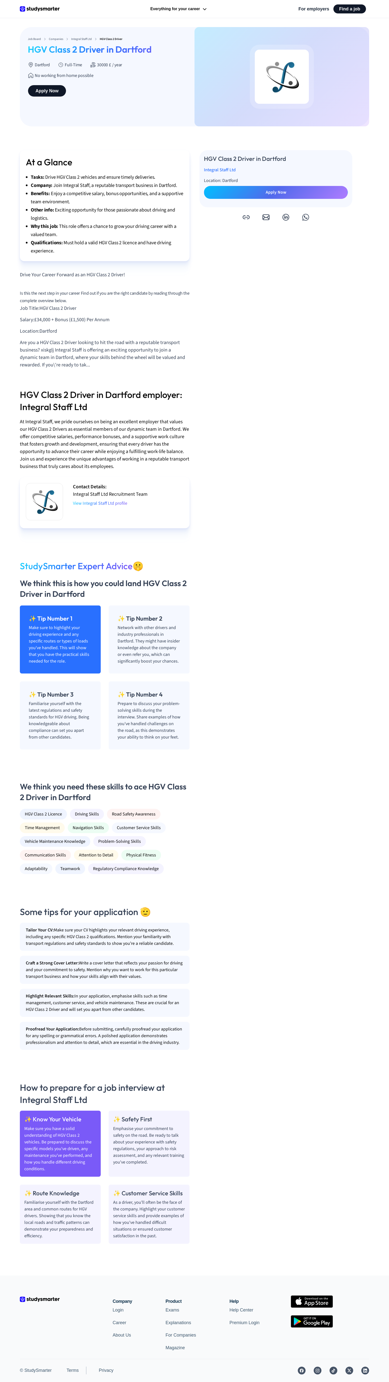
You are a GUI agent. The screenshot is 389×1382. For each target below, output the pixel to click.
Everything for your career (179, 9)
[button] (246, 217)
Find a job (349, 8)
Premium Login (244, 1322)
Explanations (178, 1322)
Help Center (241, 1310)
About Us (122, 1335)
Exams (172, 1310)
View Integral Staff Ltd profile (100, 503)
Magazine (175, 1347)
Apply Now (47, 90)
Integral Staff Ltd (220, 170)
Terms (72, 1370)
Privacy (106, 1370)
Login (118, 1310)
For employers (313, 8)
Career (119, 1322)
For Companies (180, 1335)
